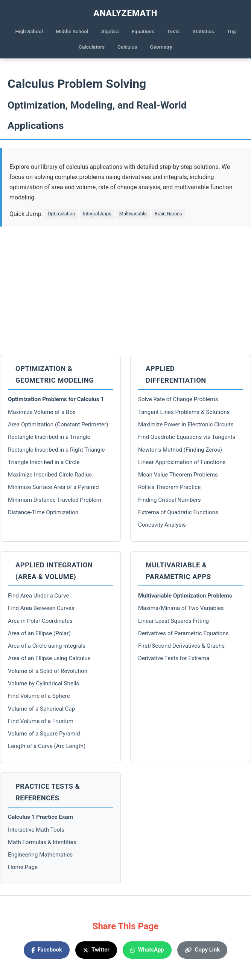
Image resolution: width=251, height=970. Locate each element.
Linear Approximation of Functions (181, 462)
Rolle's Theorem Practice (169, 487)
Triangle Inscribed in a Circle (43, 462)
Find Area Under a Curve (38, 595)
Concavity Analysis (162, 524)
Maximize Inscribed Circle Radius (50, 474)
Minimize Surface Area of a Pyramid (53, 487)
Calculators (92, 47)
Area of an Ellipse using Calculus (49, 658)
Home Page (23, 867)
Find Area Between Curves (41, 608)
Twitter (96, 949)
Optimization (61, 213)
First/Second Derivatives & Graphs (181, 645)
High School (29, 31)
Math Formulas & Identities (42, 842)
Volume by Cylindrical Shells (43, 683)
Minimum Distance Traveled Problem (54, 499)
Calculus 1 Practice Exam (40, 817)
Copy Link (202, 949)
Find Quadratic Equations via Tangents (186, 437)
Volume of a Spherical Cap (41, 708)
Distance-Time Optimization (43, 512)
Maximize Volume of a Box (41, 412)
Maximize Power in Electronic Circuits (186, 424)
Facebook (46, 949)
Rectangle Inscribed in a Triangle (49, 437)
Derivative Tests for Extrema (173, 658)
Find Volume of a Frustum (40, 721)
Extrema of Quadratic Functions (178, 512)
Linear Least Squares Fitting (173, 621)
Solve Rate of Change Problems (178, 399)
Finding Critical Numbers (169, 499)
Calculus (127, 47)
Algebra (110, 31)
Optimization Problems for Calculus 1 (56, 399)
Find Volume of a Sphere (39, 696)
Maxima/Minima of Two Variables (181, 608)
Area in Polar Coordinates (40, 621)
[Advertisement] (125, 290)
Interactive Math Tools (36, 829)
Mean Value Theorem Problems (178, 474)
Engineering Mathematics (40, 854)
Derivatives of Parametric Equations (183, 633)
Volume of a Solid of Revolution (47, 671)
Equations (143, 31)
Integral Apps (97, 213)
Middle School (72, 31)
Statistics (203, 31)
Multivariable (133, 213)
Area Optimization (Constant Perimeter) (58, 424)
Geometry (161, 47)
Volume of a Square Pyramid (44, 733)
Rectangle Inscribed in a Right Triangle (56, 449)
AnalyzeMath (126, 13)
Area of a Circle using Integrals (46, 645)
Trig (231, 31)
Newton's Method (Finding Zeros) (180, 449)
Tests (173, 31)
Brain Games (168, 213)
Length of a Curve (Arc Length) (46, 746)
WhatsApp (147, 949)
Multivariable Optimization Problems (185, 595)
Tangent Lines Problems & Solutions (184, 412)
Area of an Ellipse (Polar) (39, 633)
